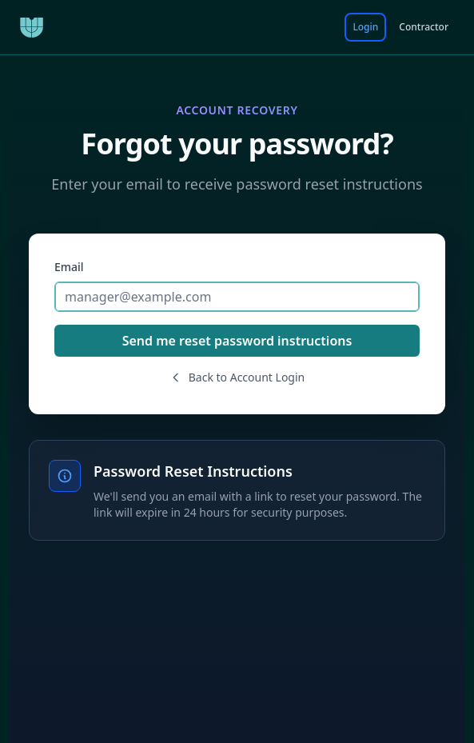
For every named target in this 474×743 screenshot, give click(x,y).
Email (69, 266)
